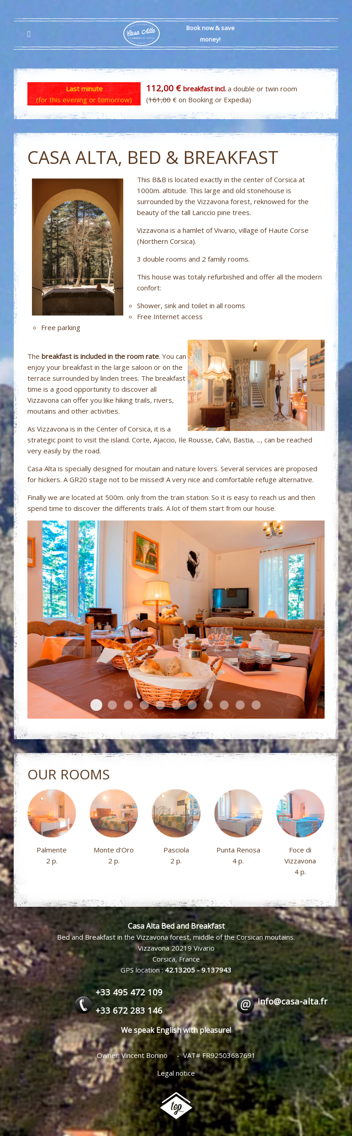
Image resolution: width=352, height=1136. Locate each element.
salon (240, 705)
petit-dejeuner (160, 705)
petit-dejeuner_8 (192, 705)
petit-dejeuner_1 (224, 705)
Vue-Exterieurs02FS (176, 705)
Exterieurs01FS (208, 705)
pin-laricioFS (112, 705)
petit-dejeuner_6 (96, 705)
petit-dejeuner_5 (256, 705)
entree (144, 705)
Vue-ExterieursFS (128, 705)
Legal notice (176, 1073)
